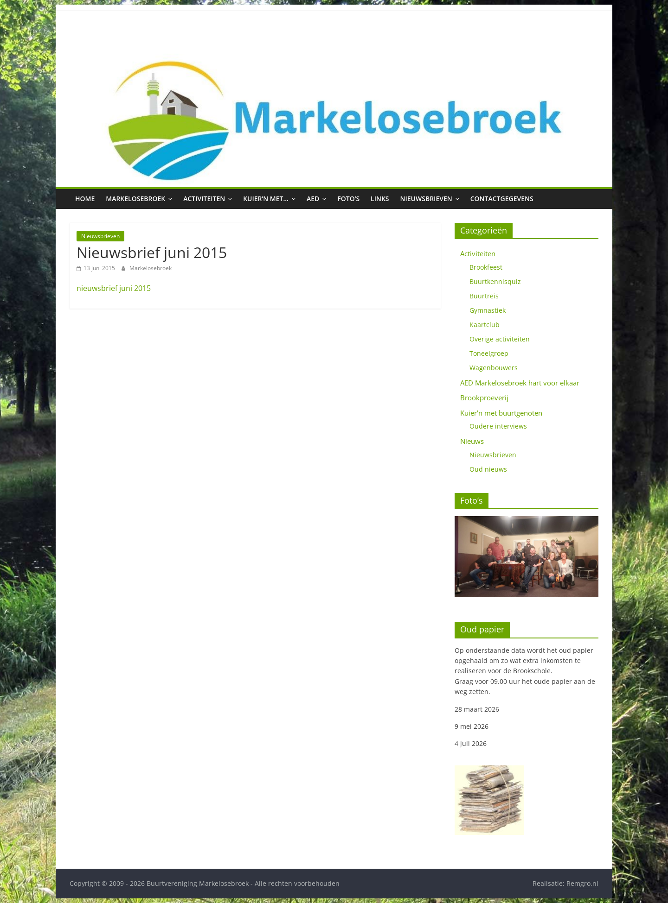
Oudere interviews (498, 426)
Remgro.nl (582, 883)
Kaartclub (484, 324)
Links (380, 198)
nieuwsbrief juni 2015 (114, 288)
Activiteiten (204, 198)
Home (85, 198)
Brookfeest (485, 267)
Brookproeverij (484, 397)
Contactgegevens (501, 198)
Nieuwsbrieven (426, 198)
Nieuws (472, 441)
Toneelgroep (488, 353)
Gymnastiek (487, 310)
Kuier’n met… (266, 198)
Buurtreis (484, 295)
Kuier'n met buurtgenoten (501, 412)
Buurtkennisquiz (495, 281)
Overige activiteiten (499, 339)
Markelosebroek (135, 198)
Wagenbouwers (493, 367)
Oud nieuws (488, 469)
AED (313, 198)
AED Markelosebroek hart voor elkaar (519, 382)
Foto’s (348, 198)
